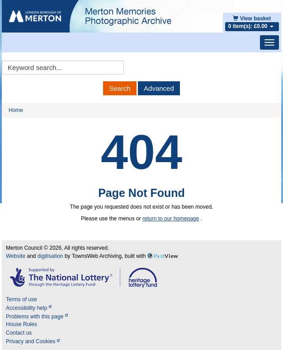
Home (16, 110)
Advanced (159, 88)
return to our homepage (170, 218)
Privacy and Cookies (33, 341)
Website (15, 256)
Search (120, 88)
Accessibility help (29, 308)
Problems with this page (37, 316)
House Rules (21, 324)
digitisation (50, 256)
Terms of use (21, 299)
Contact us (19, 333)
